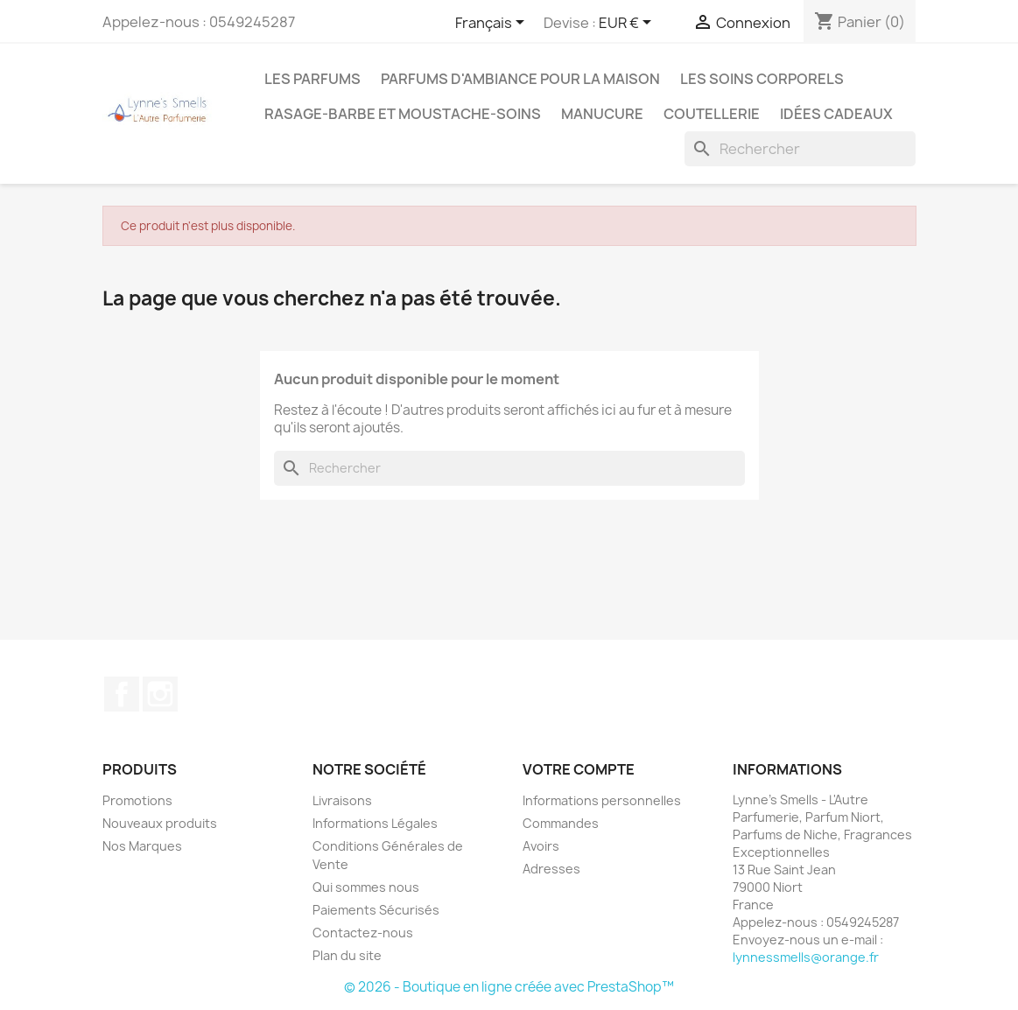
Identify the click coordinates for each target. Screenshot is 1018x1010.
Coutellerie (711, 113)
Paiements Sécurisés (375, 909)
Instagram (160, 694)
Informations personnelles (602, 800)
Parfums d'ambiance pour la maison (520, 78)
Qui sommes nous (365, 887)
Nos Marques (142, 846)
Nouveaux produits (159, 823)
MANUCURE (602, 113)
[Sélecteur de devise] (628, 23)
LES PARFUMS (312, 78)
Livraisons (342, 800)
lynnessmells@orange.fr (806, 957)
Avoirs (541, 846)
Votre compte (579, 769)
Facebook (121, 694)
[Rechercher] (800, 148)
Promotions (137, 800)
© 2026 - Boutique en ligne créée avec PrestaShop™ (509, 987)
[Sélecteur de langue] (492, 23)
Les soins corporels (762, 78)
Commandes (561, 823)
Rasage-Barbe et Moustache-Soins (402, 113)
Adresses (551, 868)
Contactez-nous (362, 932)
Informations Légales (375, 823)
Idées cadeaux (836, 113)
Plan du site (347, 955)
